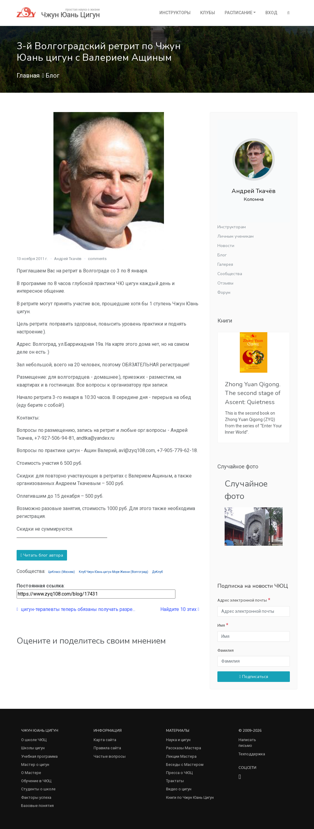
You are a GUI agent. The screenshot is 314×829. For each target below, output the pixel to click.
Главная (28, 75)
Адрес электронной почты (242, 600)
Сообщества (229, 274)
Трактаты (175, 781)
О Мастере (31, 772)
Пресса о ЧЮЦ (179, 772)
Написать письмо (247, 742)
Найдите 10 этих (179, 609)
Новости (225, 246)
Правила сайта (107, 748)
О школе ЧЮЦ (33, 739)
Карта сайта (105, 739)
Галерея (225, 264)
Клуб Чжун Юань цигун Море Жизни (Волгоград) (113, 572)
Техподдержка (252, 754)
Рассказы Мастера (183, 748)
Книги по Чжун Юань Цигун (190, 797)
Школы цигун (33, 748)
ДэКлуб (157, 572)
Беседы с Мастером (184, 764)
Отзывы (225, 283)
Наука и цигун (178, 739)
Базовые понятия (37, 805)
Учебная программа (39, 756)
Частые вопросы (110, 756)
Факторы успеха (36, 797)
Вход (271, 12)
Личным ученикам (235, 236)
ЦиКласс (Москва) (61, 572)
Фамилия (225, 650)
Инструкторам (231, 227)
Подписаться (253, 677)
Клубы (207, 12)
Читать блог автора (42, 555)
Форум (223, 292)
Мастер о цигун (35, 764)
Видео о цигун (178, 789)
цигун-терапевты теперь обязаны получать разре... (76, 609)
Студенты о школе (38, 789)
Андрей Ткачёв (68, 258)
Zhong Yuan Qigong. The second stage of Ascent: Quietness (252, 393)
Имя (221, 625)
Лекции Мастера (181, 756)
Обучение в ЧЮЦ (36, 781)
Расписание (238, 12)
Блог (52, 75)
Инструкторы (175, 12)
